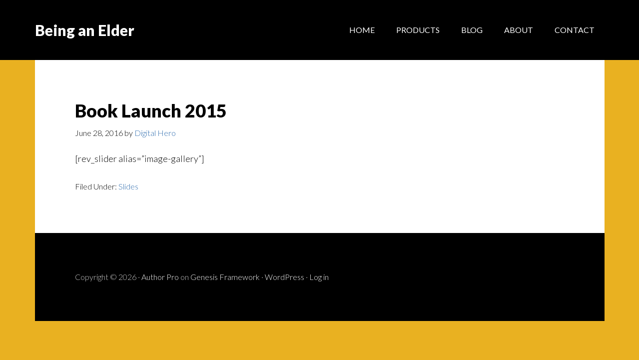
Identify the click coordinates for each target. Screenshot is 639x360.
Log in (319, 277)
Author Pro (160, 277)
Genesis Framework (225, 277)
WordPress (284, 277)
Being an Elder (84, 30)
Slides (128, 186)
